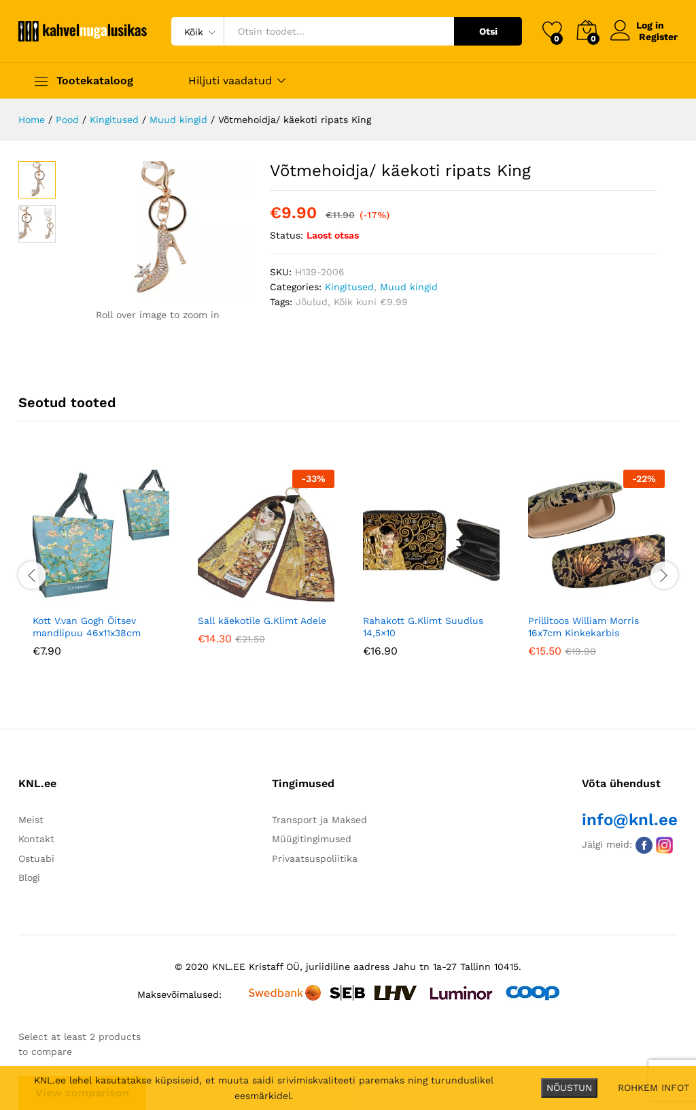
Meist (31, 819)
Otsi (488, 31)
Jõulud (312, 301)
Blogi (29, 877)
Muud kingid (409, 286)
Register (658, 36)
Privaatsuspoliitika (315, 858)
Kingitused (349, 286)
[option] (101, 573)
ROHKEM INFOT (653, 1087)
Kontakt (36, 838)
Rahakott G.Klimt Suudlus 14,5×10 (423, 626)
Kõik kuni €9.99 (371, 301)
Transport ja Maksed (319, 819)
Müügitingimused (311, 838)
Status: (286, 235)
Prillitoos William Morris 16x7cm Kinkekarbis (583, 626)
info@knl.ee (630, 819)
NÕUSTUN (569, 1087)
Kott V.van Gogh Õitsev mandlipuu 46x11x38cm (87, 626)
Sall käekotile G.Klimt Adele (262, 620)
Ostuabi (36, 858)
